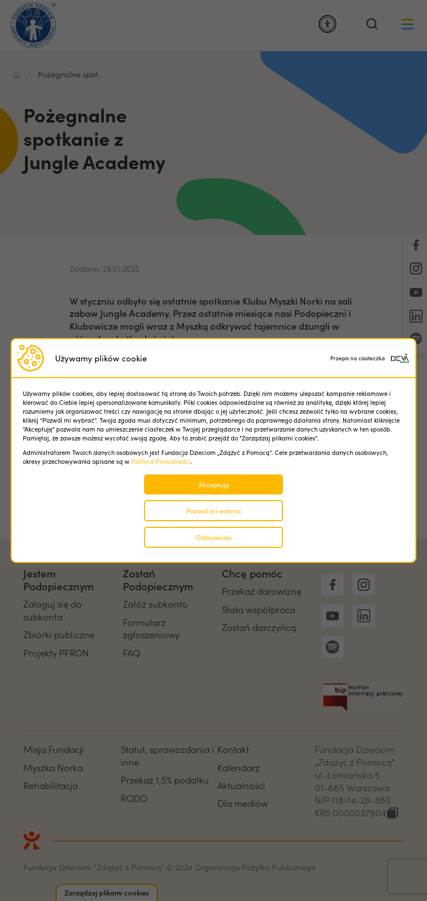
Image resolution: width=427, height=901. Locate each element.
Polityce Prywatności (161, 461)
